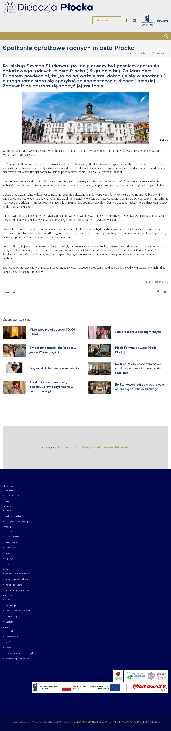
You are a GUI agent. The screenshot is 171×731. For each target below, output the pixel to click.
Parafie (8, 642)
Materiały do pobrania (14, 516)
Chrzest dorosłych (13, 536)
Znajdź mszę (106, 20)
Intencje (9, 564)
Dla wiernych (9, 486)
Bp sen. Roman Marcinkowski (18, 590)
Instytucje (7, 595)
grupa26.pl (154, 721)
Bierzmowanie (11, 542)
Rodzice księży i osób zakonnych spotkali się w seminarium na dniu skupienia (139, 369)
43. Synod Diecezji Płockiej (17, 521)
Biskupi (6, 569)
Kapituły (9, 621)
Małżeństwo (10, 547)
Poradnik (7, 526)
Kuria (8, 599)
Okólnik (9, 510)
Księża (8, 647)
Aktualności (11, 490)
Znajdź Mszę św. (13, 495)
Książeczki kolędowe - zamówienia (54, 368)
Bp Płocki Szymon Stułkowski (18, 573)
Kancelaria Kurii (12, 636)
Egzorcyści (10, 558)
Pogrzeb (9, 553)
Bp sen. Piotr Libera (14, 584)
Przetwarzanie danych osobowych (19, 653)
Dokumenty (8, 506)
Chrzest (9, 531)
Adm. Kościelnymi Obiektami (18, 610)
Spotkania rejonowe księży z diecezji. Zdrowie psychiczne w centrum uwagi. (51, 387)
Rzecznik (9, 631)
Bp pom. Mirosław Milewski (17, 579)
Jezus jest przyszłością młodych (138, 332)
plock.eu (163, 140)
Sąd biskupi (11, 605)
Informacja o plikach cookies (17, 658)
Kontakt (6, 627)
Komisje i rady (11, 616)
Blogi (8, 501)
